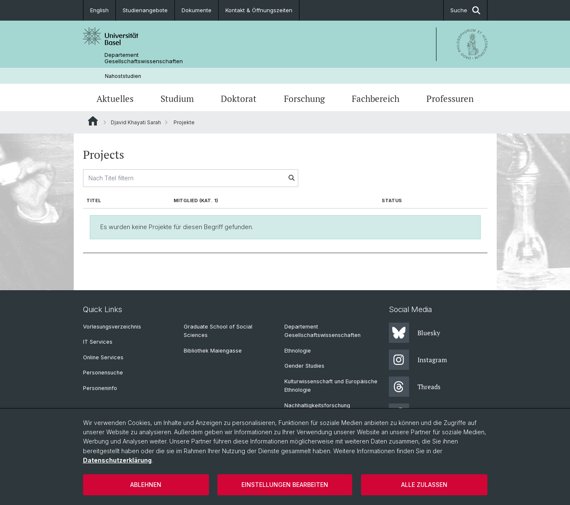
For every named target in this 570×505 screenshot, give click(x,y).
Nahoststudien (123, 76)
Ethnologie (297, 350)
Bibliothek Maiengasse (213, 350)
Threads (415, 387)
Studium (177, 98)
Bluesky (414, 333)
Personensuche (103, 372)
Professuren (450, 98)
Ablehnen (145, 484)
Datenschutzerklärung (117, 460)
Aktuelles (115, 98)
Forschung (304, 98)
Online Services (103, 357)
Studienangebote (145, 10)
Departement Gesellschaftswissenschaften (143, 58)
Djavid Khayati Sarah (136, 122)
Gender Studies (304, 366)
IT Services (97, 342)
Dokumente (196, 10)
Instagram (418, 360)
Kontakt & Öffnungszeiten (258, 10)
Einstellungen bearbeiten (284, 484)
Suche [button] (465, 10)
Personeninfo (100, 388)
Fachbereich (375, 98)
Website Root (93, 121)
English (99, 10)
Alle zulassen (424, 484)
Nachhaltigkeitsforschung (317, 405)
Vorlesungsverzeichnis (112, 326)
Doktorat (239, 98)
